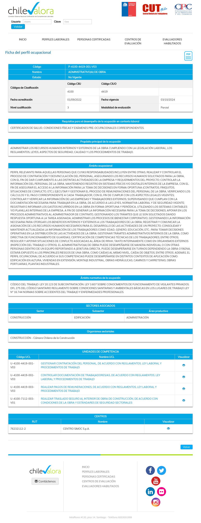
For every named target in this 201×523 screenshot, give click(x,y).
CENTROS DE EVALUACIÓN (133, 41)
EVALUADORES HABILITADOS (172, 41)
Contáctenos (45, 481)
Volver (186, 446)
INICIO (22, 39)
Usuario (15, 21)
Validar (18, 26)
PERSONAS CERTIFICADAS (93, 39)
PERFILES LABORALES (55, 39)
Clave (57, 21)
